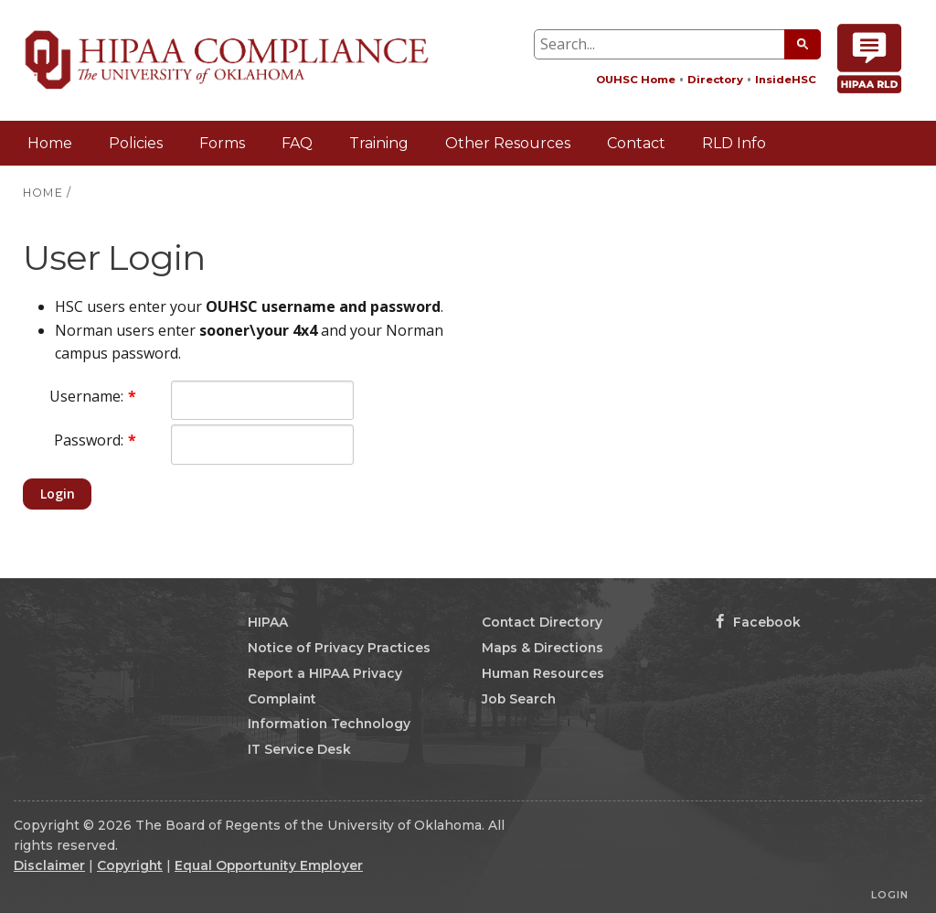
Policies (136, 143)
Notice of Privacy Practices (339, 647)
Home (49, 143)
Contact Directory (542, 622)
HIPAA (268, 622)
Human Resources (543, 673)
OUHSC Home (635, 79)
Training (379, 143)
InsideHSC (785, 79)
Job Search (519, 699)
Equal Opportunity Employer (269, 865)
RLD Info (734, 143)
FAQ (297, 143)
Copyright (130, 865)
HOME (43, 192)
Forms (222, 143)
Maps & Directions (542, 647)
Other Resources (507, 143)
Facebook (758, 622)
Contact (636, 143)
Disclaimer (49, 865)
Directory (715, 79)
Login (57, 493)
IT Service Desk (299, 749)
